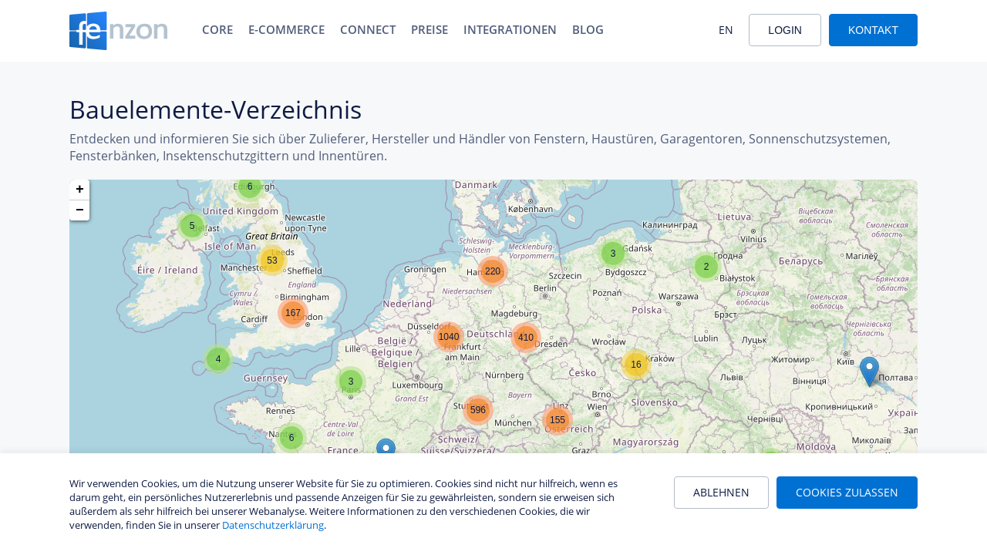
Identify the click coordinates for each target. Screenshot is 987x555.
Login (785, 30)
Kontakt (873, 30)
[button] (249, 186)
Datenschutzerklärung (273, 525)
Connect (368, 29)
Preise (429, 29)
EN (726, 29)
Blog (588, 29)
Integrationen (510, 29)
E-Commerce (286, 29)
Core (217, 29)
